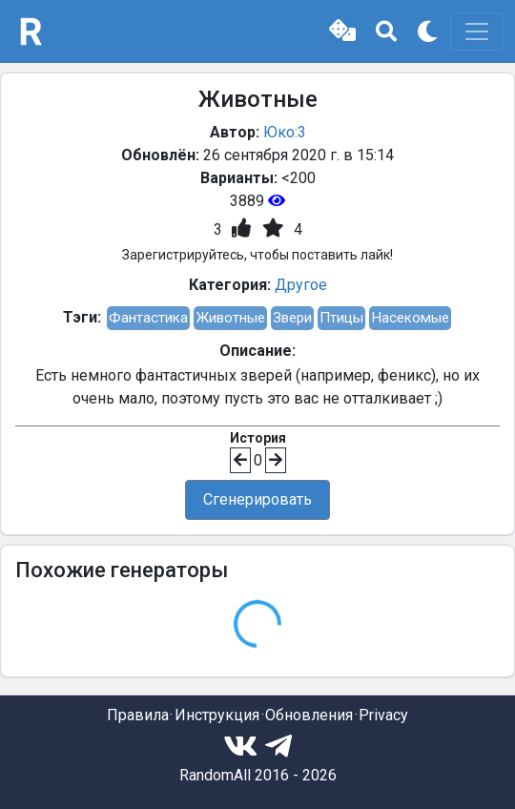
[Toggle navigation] (477, 31)
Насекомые (410, 317)
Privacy (383, 715)
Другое (301, 285)
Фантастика (148, 317)
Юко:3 (284, 132)
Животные (230, 317)
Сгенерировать (257, 499)
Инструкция (217, 715)
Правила (138, 715)
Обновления (309, 715)
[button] (342, 31)
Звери (292, 317)
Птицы (341, 317)
